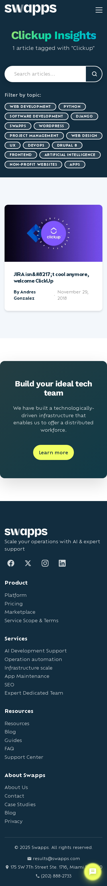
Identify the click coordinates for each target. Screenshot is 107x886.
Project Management (34, 135)
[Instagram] (45, 563)
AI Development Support (36, 651)
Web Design (84, 135)
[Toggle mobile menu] (99, 10)
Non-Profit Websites (33, 164)
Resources (17, 723)
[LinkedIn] (62, 563)
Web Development (30, 106)
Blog (10, 732)
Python (72, 106)
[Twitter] (28, 563)
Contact (14, 796)
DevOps (36, 145)
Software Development (36, 116)
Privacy (14, 821)
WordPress (51, 126)
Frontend (21, 155)
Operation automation (33, 659)
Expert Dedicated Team (34, 693)
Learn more (53, 452)
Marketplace (20, 612)
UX (12, 145)
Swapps (18, 126)
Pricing (14, 604)
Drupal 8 (67, 145)
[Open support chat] (92, 871)
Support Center (24, 757)
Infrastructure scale (29, 668)
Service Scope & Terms (31, 620)
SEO (9, 685)
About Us (16, 787)
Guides (13, 740)
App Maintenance (27, 676)
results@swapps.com (53, 858)
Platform (16, 595)
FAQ (9, 748)
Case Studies (20, 804)
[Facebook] (11, 563)
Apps (75, 164)
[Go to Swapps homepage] (30, 10)
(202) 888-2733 (53, 876)
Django (84, 116)
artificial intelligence (70, 155)
